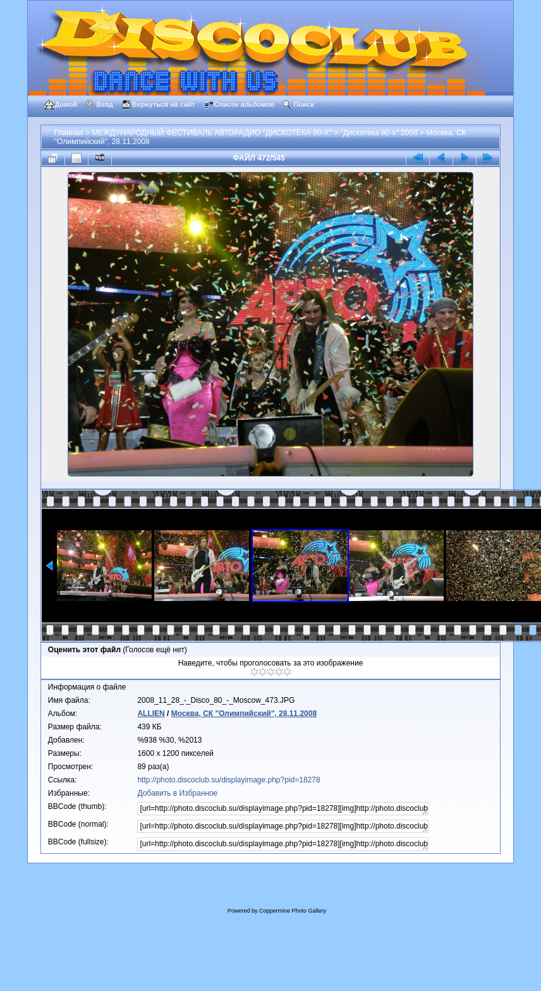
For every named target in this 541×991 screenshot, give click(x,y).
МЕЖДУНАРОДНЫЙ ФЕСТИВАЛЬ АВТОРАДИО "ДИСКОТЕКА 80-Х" (212, 132)
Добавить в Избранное (177, 793)
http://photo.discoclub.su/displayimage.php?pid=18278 (228, 779)
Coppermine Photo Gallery (292, 911)
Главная (68, 132)
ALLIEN (150, 713)
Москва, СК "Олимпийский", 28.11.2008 (244, 713)
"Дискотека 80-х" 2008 (378, 132)
